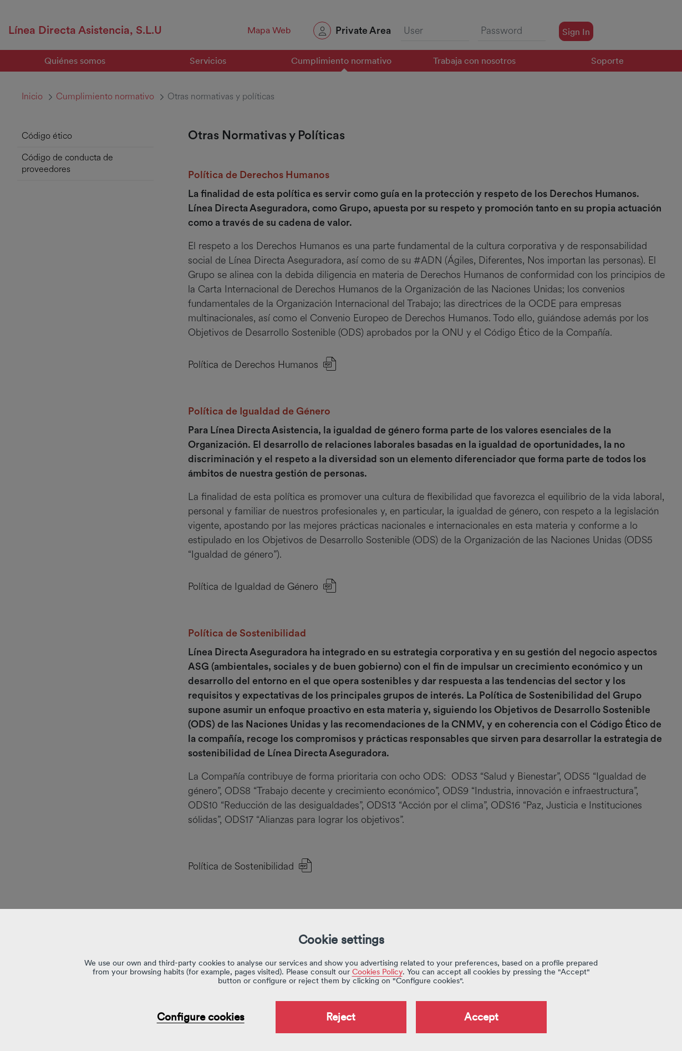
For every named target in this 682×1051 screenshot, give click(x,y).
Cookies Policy (377, 971)
